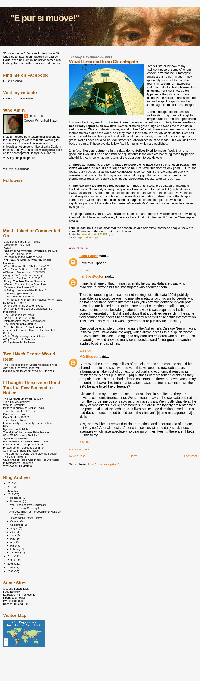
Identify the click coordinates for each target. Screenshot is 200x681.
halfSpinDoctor (91, 276)
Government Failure (15, 413)
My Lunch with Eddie (15, 429)
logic (80, 237)
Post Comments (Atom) (103, 464)
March (14, 545)
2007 (10, 567)
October (15, 521)
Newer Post (77, 456)
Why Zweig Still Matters (17, 465)
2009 (10, 559)
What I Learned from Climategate (27, 504)
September (17, 524)
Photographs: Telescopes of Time (23, 447)
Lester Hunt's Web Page (18, 98)
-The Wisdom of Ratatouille (19, 323)
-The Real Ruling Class (17, 253)
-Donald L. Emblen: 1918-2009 (22, 278)
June (13, 535)
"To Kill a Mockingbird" (16, 401)
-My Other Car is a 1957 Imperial (23, 326)
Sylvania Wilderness (15, 438)
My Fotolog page (13, 600)
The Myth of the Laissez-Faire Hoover (26, 432)
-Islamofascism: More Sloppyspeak (24, 320)
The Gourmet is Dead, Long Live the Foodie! (30, 453)
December (16, 497)
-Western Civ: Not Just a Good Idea (24, 284)
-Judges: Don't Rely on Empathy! (23, 275)
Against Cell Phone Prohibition (21, 450)
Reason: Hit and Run (16, 603)
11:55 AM (85, 350)
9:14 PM (84, 442)
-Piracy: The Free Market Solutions (24, 281)
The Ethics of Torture (15, 420)
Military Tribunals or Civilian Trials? (24, 407)
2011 (10, 494)
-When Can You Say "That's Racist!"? (26, 265)
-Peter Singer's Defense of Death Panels (28, 268)
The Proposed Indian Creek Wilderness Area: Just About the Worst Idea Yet (30, 366)
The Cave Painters (14, 456)
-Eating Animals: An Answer (20, 342)
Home (134, 456)
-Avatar (7, 247)
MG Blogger (88, 356)
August (14, 528)
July (13, 531)
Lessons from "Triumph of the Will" (24, 444)
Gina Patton (88, 256)
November (16, 501)
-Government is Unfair (16, 244)
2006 (10, 571)
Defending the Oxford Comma (25, 518)
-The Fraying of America (17, 293)
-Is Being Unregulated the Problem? (25, 290)
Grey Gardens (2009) (16, 416)
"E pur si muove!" (44, 18)
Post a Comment (79, 449)
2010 (10, 556)
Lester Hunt (36, 116)
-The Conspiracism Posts (18, 314)
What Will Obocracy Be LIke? (21, 435)
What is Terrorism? (14, 404)
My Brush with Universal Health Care (25, 441)
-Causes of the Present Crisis (21, 287)
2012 (10, 490)
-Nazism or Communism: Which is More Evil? (30, 250)
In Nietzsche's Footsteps (18, 462)
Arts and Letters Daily (16, 588)
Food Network (11, 591)
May (13, 538)
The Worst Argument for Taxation (23, 398)
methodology (91, 237)
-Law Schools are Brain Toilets (21, 241)
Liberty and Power (14, 597)
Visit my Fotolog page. (16, 168)
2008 (10, 563)
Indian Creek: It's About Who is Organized (28, 370)
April (13, 542)
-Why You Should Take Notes (21, 339)
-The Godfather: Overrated (19, 296)
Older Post (190, 456)
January (15, 552)
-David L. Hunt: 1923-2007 (19, 317)
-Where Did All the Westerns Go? (23, 305)
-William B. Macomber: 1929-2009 (24, 272)
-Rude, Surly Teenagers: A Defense (24, 336)
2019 (10, 483)
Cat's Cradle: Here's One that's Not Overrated (31, 459)
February (16, 549)
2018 (10, 486)
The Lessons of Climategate (24, 508)
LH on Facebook (13, 80)
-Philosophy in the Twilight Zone (22, 256)
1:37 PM (84, 270)
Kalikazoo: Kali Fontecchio (19, 594)
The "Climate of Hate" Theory (21, 410)
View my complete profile (19, 158)
